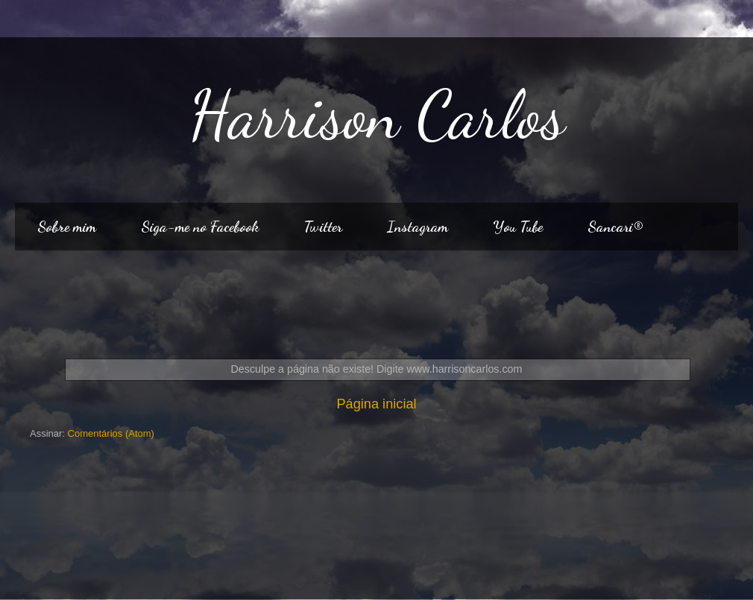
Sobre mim (66, 227)
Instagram (417, 227)
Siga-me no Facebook (200, 227)
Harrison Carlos (377, 115)
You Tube (518, 227)
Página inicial (376, 404)
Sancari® (615, 227)
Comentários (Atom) (111, 433)
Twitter (322, 227)
